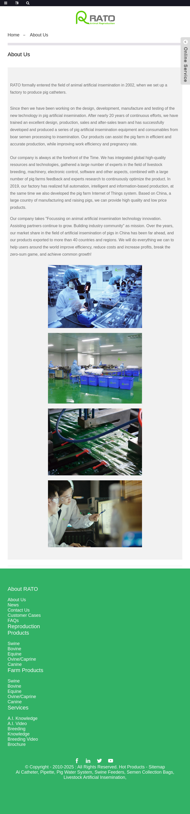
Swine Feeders (109, 772)
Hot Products (132, 766)
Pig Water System (74, 772)
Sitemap (157, 766)
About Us (39, 34)
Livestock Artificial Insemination (94, 777)
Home (14, 34)
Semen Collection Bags (150, 772)
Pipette (47, 772)
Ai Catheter (27, 772)
